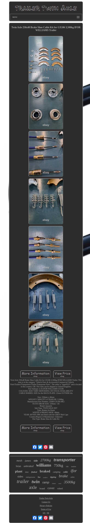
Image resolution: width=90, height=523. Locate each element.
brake (63, 476)
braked (45, 471)
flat (39, 477)
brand (42, 488)
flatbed (34, 472)
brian (18, 466)
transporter (64, 460)
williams (43, 465)
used (59, 483)
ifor (74, 470)
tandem (73, 467)
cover (51, 488)
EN (44, 513)
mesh (19, 460)
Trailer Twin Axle (46, 498)
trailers (45, 477)
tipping (53, 477)
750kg (58, 465)
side (36, 460)
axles (72, 477)
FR (48, 513)
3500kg (69, 482)
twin (36, 481)
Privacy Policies (46, 506)
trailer (23, 481)
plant (18, 471)
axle (33, 487)
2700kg (45, 460)
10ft (67, 467)
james (28, 460)
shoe (27, 472)
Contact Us (46, 502)
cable (65, 472)
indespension (30, 477)
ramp (45, 482)
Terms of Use (46, 509)
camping (56, 472)
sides (20, 476)
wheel (60, 488)
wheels (54, 483)
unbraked (28, 466)
